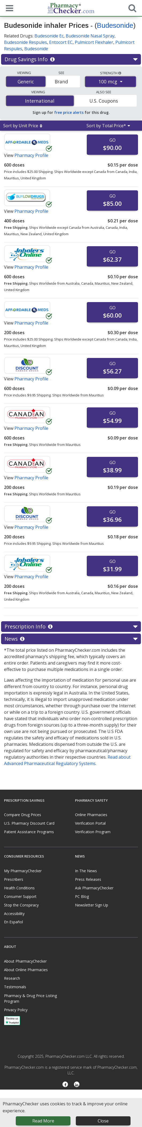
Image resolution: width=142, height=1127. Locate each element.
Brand (61, 81)
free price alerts (69, 112)
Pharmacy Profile (31, 155)
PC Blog (82, 896)
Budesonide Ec (49, 36)
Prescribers (13, 879)
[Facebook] (65, 1085)
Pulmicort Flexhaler (94, 42)
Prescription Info (71, 627)
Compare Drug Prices (22, 814)
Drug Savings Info (71, 59)
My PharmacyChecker (23, 870)
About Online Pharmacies (26, 969)
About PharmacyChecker (25, 961)
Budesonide (115, 25)
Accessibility (14, 913)
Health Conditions (19, 887)
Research (12, 978)
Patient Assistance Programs (29, 831)
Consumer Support (20, 896)
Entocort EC (61, 42)
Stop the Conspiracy (21, 905)
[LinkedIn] (77, 1085)
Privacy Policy (15, 1009)
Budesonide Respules (25, 42)
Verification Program (93, 831)
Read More (43, 1121)
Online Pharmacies (91, 814)
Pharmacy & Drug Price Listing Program (30, 998)
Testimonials (15, 986)
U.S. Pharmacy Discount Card (29, 823)
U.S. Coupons (103, 101)
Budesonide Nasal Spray (90, 36)
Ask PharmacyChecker (94, 887)
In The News (86, 870)
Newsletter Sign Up (91, 905)
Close (103, 1121)
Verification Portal (90, 823)
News (71, 639)
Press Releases (88, 879)
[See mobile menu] (8, 7)
